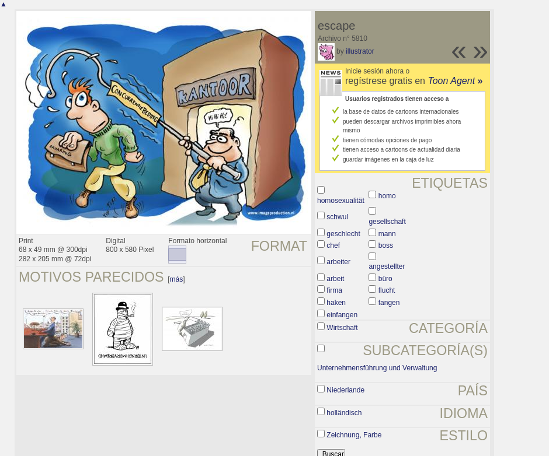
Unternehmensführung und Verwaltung (377, 368)
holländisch (344, 413)
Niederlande (345, 390)
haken (336, 303)
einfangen (341, 315)
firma (334, 290)
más (176, 279)
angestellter (387, 266)
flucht (386, 290)
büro (385, 279)
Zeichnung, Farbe (353, 435)
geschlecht (343, 234)
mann (387, 234)
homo (387, 196)
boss (385, 245)
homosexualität (340, 201)
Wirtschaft (341, 328)
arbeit (335, 279)
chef (333, 245)
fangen (389, 303)
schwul (337, 217)
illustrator (360, 51)
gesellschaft (387, 222)
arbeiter (338, 262)
